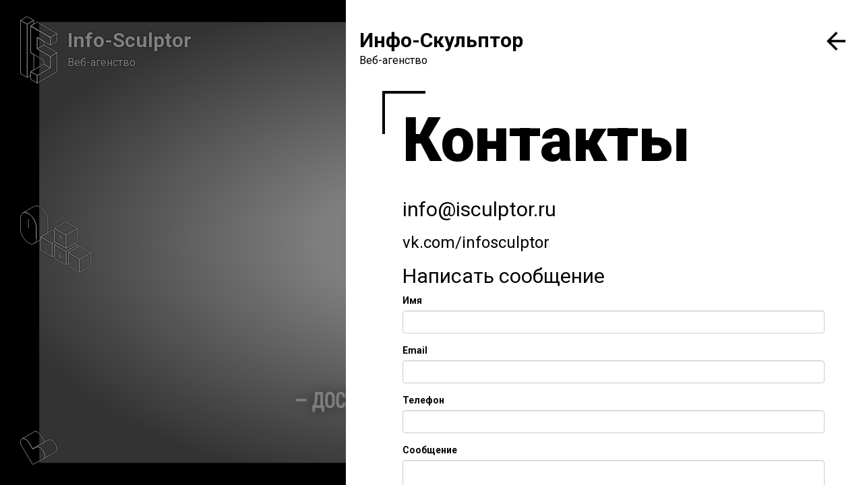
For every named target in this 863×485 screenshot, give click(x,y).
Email (415, 350)
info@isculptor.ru (479, 209)
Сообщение (430, 450)
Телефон (423, 400)
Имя (412, 300)
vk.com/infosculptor (476, 242)
